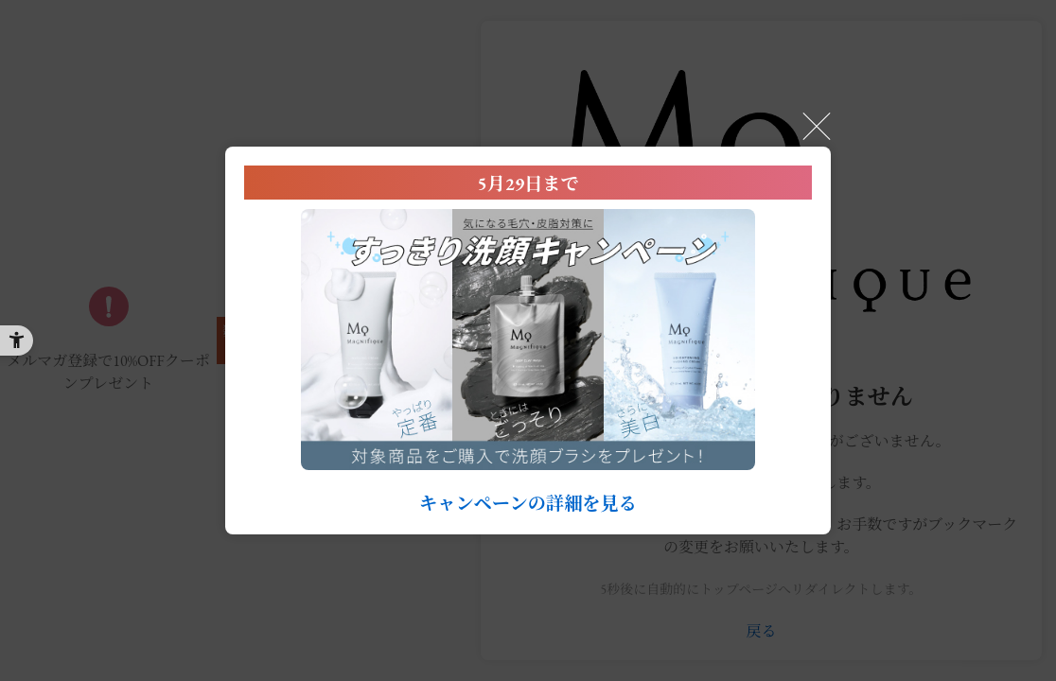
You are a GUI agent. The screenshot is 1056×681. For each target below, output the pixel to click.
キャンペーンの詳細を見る (528, 503)
